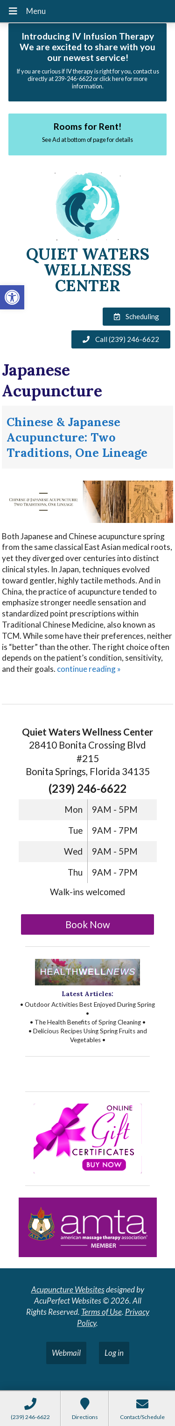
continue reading (89, 669)
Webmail (66, 1353)
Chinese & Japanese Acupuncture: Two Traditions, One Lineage (77, 437)
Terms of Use (101, 1312)
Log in (114, 1353)
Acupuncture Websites (68, 1289)
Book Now (87, 924)
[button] (12, 297)
